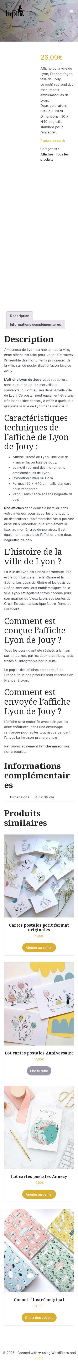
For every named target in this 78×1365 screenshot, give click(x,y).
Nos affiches (14, 508)
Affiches (46, 154)
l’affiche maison (51, 746)
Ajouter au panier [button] (39, 948)
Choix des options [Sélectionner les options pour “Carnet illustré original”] (39, 1318)
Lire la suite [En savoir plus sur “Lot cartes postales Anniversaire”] (39, 1071)
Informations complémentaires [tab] (35, 324)
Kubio (39, 1358)
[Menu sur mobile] (71, 11)
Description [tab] (19, 316)
